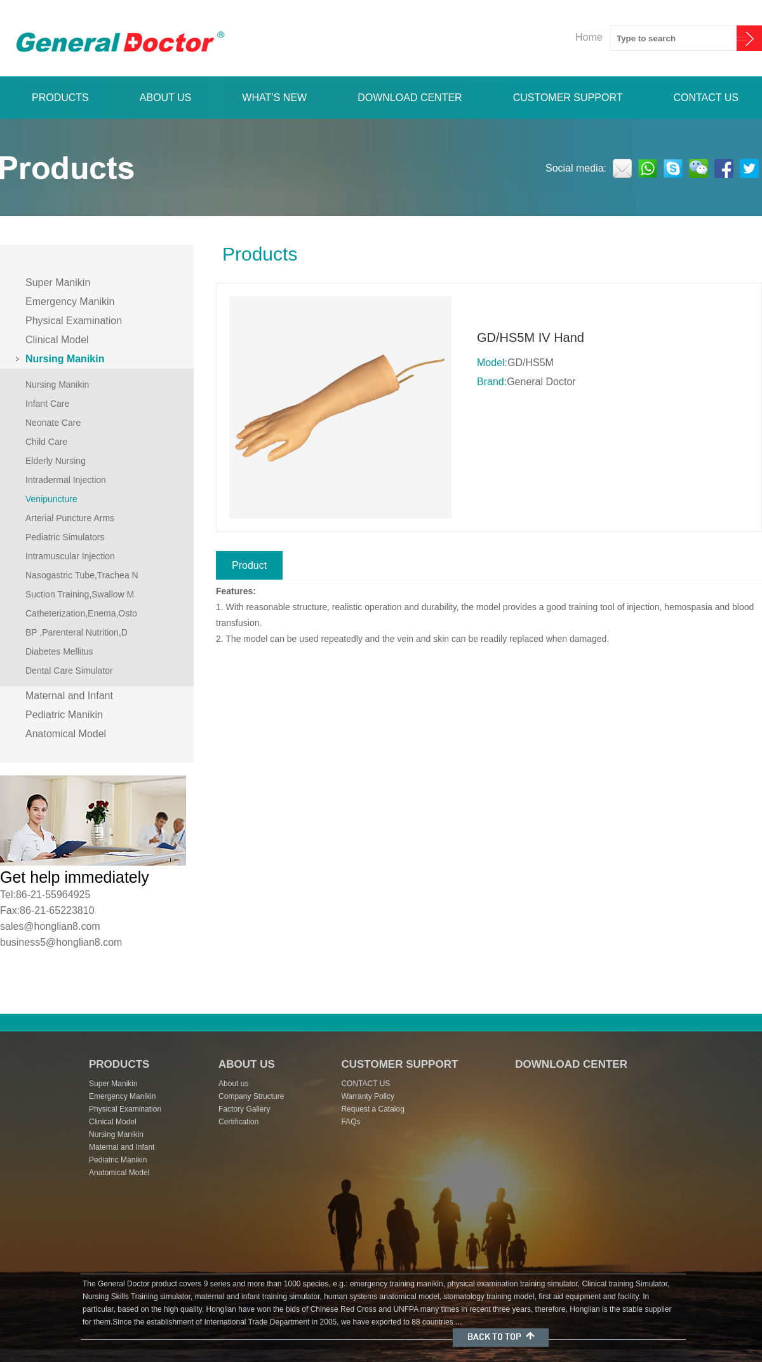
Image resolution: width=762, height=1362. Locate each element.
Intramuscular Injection (70, 556)
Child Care (46, 442)
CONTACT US (706, 97)
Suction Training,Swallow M (79, 594)
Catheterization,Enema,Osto (81, 613)
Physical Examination (73, 320)
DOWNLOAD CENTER (410, 97)
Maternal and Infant (69, 695)
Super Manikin (57, 282)
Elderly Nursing (55, 461)
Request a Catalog (372, 1109)
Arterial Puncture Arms (69, 518)
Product (249, 565)
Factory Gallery (244, 1109)
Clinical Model (57, 339)
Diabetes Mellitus (59, 651)
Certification (238, 1121)
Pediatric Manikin (64, 714)
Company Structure (251, 1096)
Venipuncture (51, 499)
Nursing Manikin (64, 358)
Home (589, 37)
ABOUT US (166, 97)
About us (233, 1083)
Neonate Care (53, 423)
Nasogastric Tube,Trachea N (81, 575)
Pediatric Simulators (65, 537)
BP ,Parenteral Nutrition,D (76, 632)
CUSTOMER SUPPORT (568, 97)
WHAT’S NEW (274, 97)
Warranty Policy (367, 1096)
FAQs (350, 1121)
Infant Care (47, 403)
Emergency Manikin (70, 301)
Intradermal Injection (65, 480)
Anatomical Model (65, 733)
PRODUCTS (60, 97)
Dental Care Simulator (69, 670)
